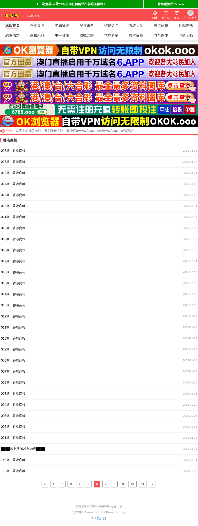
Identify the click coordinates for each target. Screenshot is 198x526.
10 (132, 484)
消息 (177, 17)
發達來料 (87, 25)
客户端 (166, 17)
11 (142, 484)
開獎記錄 (186, 35)
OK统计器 (99, 518)
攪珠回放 (136, 35)
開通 (155, 17)
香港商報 (161, 25)
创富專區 (37, 25)
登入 (194, 17)
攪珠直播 (111, 35)
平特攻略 (62, 35)
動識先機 (186, 25)
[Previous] (45, 484)
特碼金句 (111, 25)
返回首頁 (12, 25)
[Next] (152, 484)
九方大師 (136, 25)
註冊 (186, 17)
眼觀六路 (87, 35)
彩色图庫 (161, 35)
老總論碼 (62, 25)
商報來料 (37, 35)
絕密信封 (12, 35)
